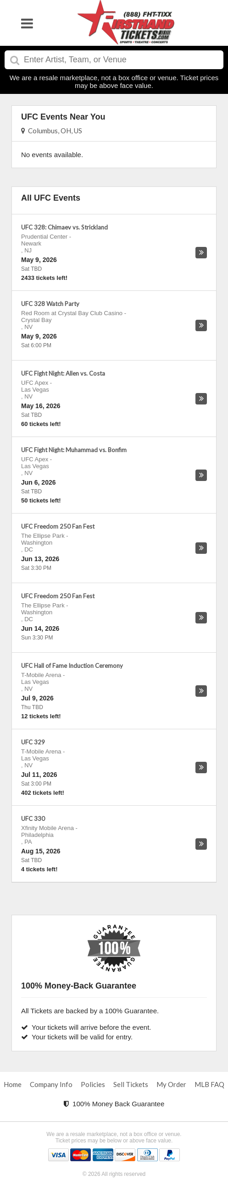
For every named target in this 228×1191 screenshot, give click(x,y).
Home (13, 1084)
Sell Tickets (130, 1084)
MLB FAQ (209, 1084)
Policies (93, 1084)
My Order (171, 1084)
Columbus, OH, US (51, 130)
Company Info (51, 1084)
